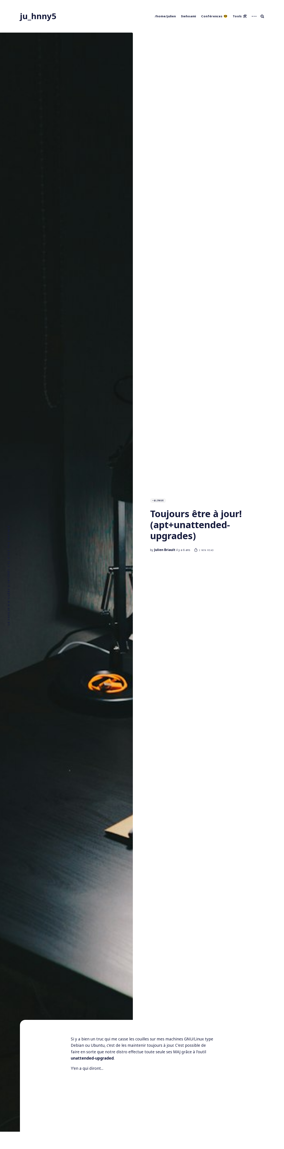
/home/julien (165, 16)
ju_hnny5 (38, 16)
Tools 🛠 (240, 16)
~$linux (158, 500)
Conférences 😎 (214, 16)
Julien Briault (164, 550)
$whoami (188, 16)
